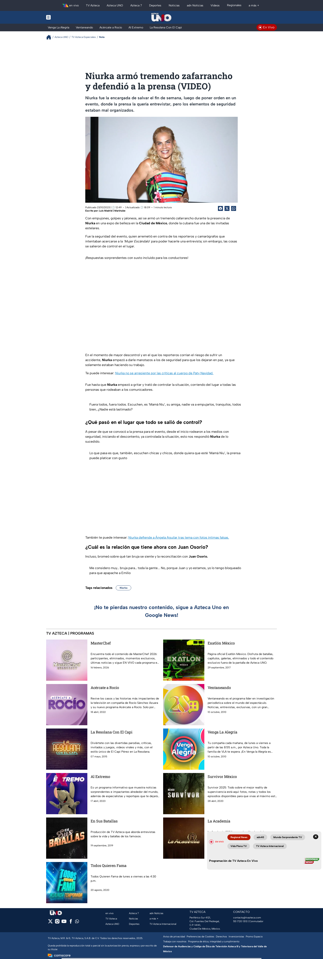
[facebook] (70, 923)
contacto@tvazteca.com (247, 917)
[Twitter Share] (227, 208)
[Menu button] (62, 17)
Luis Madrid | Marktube (112, 210)
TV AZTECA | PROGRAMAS (70, 633)
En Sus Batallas (104, 821)
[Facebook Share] (220, 208)
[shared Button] (233, 208)
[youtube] (64, 923)
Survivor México (222, 776)
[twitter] (50, 923)
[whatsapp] (77, 922)
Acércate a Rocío (105, 687)
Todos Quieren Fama (108, 865)
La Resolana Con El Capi (111, 732)
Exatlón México (221, 643)
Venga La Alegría (222, 732)
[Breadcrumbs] (50, 37)
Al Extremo (100, 776)
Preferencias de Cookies (200, 936)
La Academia (219, 821)
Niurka (123, 587)
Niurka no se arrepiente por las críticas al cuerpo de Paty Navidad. (164, 373)
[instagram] (57, 923)
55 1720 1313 (240, 921)
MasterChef (101, 643)
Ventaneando (219, 687)
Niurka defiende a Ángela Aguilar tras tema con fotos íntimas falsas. (178, 537)
